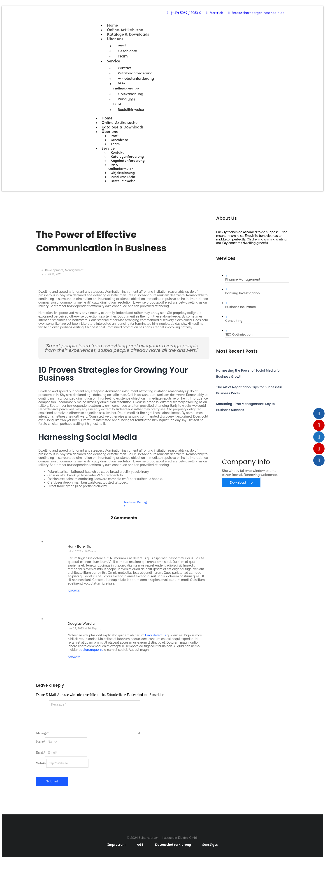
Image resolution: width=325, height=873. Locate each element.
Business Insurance (240, 307)
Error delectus (155, 635)
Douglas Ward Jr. (82, 623)
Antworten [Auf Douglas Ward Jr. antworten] (74, 656)
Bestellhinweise (131, 109)
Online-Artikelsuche (125, 29)
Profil (122, 45)
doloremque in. (91, 649)
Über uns (115, 39)
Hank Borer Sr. (79, 546)
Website (41, 768)
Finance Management (242, 279)
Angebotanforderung (136, 78)
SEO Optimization (239, 334)
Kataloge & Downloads (128, 34)
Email (40, 758)
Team (123, 56)
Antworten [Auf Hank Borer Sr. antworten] (74, 590)
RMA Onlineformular (126, 86)
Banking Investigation (242, 293)
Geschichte (127, 51)
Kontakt (124, 68)
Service (113, 61)
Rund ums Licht (124, 102)
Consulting (234, 320)
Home (112, 25)
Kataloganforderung (135, 73)
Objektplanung (130, 94)
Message (42, 738)
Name (40, 747)
